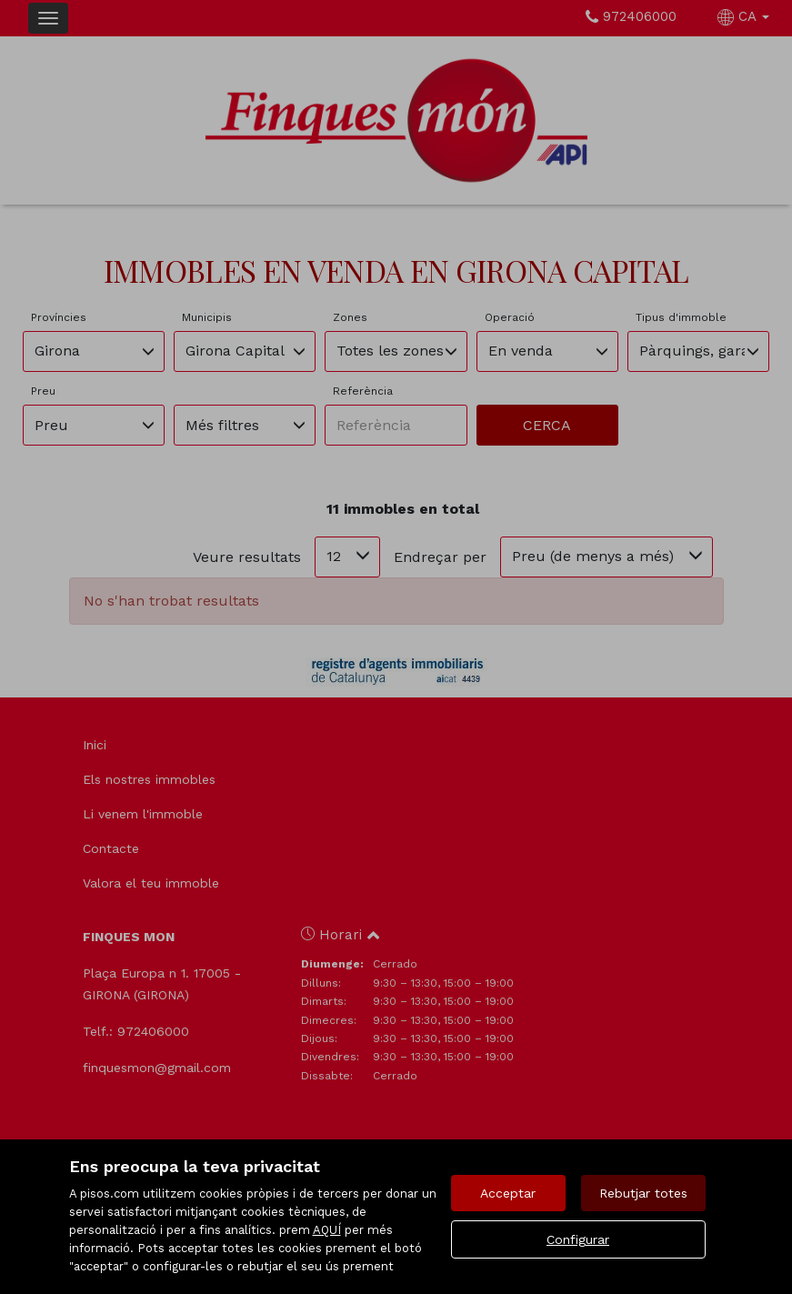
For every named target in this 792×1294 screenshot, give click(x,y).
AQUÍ (327, 1230)
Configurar (577, 1239)
